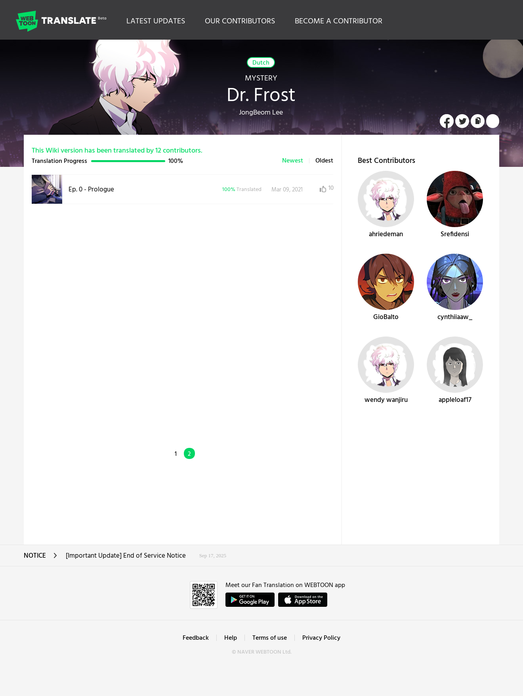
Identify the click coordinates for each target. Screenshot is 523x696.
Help (230, 638)
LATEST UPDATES (155, 21)
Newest (292, 161)
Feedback (196, 638)
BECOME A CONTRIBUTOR (338, 21)
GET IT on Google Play (250, 600)
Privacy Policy (321, 638)
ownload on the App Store (302, 600)
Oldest (324, 161)
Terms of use (269, 638)
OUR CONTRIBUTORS (240, 21)
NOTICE (40, 558)
